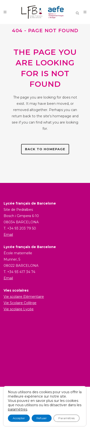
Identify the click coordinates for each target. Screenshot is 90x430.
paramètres (17, 409)
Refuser (41, 418)
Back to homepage (45, 149)
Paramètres (66, 418)
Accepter (19, 418)
